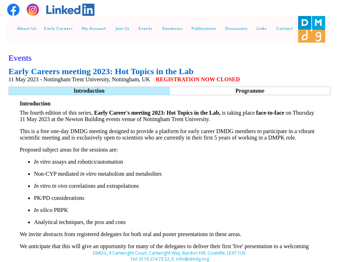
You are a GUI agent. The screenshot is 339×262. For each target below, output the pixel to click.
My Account (94, 29)
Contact (284, 29)
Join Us (122, 29)
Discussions (236, 29)
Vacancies (172, 29)
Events (145, 29)
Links (262, 29)
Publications (204, 29)
